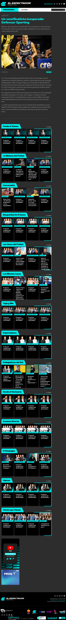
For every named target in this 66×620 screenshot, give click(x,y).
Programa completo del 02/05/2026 (32, 496)
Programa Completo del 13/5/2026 (19, 319)
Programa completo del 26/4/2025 (45, 407)
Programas (9, 10)
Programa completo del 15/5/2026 (7, 142)
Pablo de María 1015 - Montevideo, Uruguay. (57, 600)
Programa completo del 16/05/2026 (7, 348)
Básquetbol (5, 15)
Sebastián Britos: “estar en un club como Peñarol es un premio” (32, 202)
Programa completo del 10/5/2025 (19, 407)
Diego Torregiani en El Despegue (32, 466)
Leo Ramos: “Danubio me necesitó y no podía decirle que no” (20, 173)
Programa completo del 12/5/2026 (44, 142)
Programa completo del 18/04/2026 (45, 348)
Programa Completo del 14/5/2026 (32, 260)
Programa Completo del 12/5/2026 (32, 319)
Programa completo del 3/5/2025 (32, 407)
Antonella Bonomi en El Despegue (7, 466)
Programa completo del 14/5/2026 (19, 142)
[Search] (58, 10)
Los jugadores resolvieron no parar (45, 525)
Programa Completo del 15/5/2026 (7, 260)
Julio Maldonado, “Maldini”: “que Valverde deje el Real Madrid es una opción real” (32, 174)
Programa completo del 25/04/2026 (32, 348)
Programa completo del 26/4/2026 (20, 437)
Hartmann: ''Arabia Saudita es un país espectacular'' (32, 379)
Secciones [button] (25, 9)
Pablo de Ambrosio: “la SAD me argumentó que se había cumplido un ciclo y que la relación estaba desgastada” (45, 265)
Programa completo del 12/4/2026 (44, 437)
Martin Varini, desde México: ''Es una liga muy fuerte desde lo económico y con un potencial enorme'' (19, 382)
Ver (48, 127)
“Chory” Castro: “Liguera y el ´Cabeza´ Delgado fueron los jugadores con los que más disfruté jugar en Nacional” (20, 294)
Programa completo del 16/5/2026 (7, 525)
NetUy (64, 601)
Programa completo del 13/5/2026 (32, 142)
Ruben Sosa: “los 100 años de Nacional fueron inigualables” (7, 202)
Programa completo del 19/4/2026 (32, 437)
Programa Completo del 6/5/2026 (44, 319)
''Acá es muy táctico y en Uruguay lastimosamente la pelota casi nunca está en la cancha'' (45, 381)
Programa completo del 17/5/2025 (7, 407)
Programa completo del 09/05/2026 (20, 348)
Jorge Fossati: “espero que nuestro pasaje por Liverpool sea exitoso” (20, 261)
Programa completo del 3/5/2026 (7, 437)
